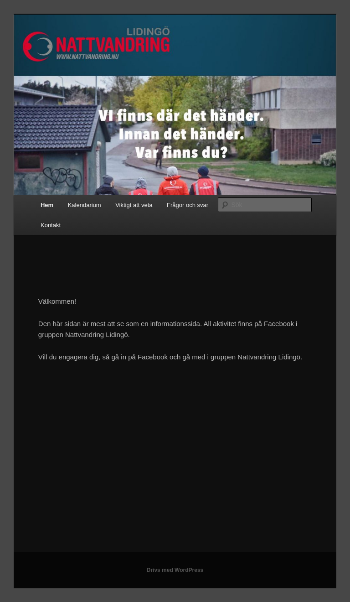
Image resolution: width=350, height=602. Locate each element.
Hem (47, 205)
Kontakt (51, 225)
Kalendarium (84, 205)
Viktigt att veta (133, 205)
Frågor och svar (187, 205)
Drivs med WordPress (175, 570)
